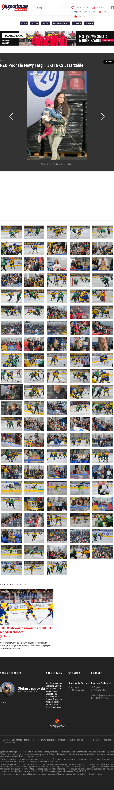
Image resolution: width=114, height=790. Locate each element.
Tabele (103, 12)
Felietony (98, 7)
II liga (24, 23)
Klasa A (77, 23)
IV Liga (35, 23)
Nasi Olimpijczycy (84, 12)
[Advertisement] (57, 196)
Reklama (107, 740)
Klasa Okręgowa (61, 23)
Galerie (79, 16)
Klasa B (89, 23)
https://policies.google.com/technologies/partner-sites (66, 752)
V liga (45, 23)
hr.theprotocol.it (66, 740)
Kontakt (96, 740)
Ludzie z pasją (79, 7)
